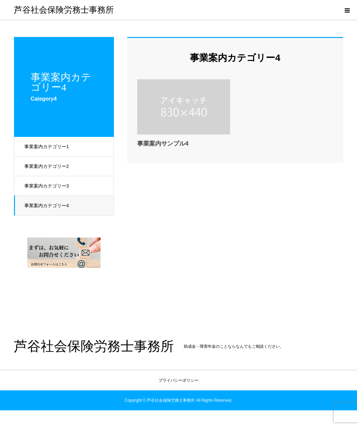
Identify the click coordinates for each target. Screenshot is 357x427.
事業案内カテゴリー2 (46, 166)
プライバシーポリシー (178, 380)
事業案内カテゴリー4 (46, 205)
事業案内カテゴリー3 (46, 186)
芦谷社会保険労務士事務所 (64, 9)
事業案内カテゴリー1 (46, 146)
